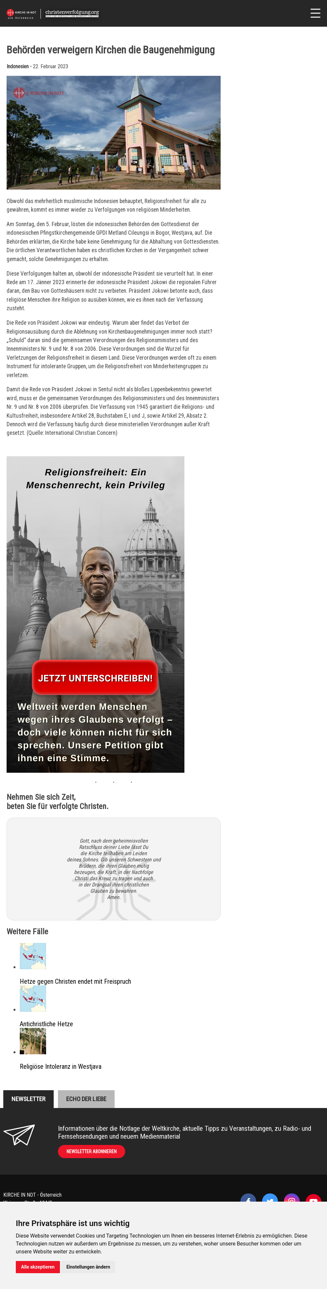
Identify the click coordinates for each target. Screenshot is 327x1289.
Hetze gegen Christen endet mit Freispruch (75, 981)
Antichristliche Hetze (46, 1024)
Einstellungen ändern (88, 1267)
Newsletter (28, 1099)
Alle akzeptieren (38, 1267)
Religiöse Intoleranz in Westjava (60, 1066)
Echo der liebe (86, 1099)
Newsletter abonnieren (92, 1151)
